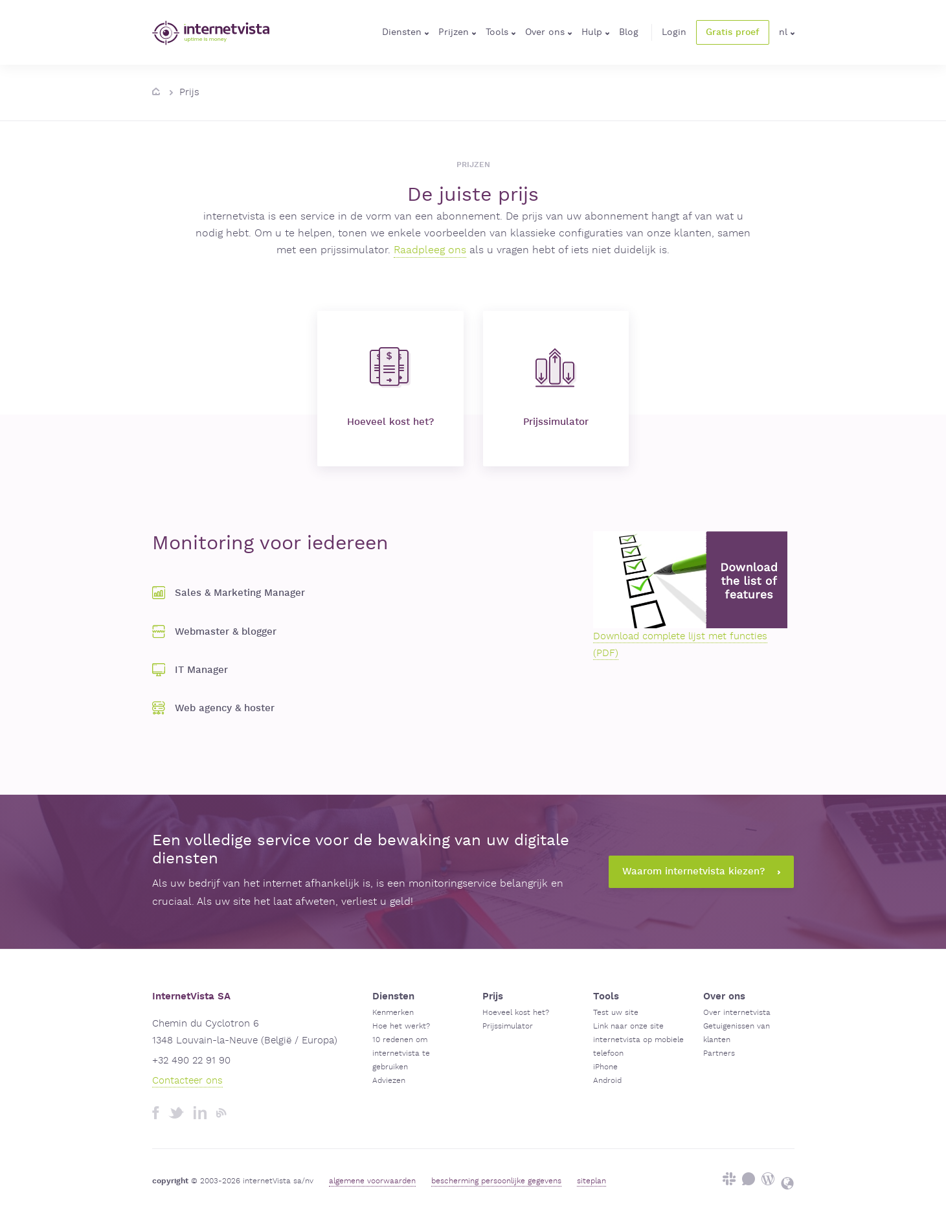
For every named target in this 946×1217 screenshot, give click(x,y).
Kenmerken (393, 1013)
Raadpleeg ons (430, 250)
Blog (628, 32)
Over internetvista (737, 1013)
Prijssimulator (556, 387)
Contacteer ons (187, 1081)
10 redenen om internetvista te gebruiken (401, 1053)
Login (674, 32)
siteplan (591, 1181)
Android (607, 1081)
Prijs (189, 92)
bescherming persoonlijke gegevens (496, 1181)
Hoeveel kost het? (390, 387)
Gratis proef (733, 32)
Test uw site (615, 1013)
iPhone (605, 1067)
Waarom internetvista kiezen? (701, 871)
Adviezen (388, 1081)
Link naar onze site (628, 1026)
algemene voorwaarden (372, 1181)
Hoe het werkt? (401, 1026)
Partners (719, 1053)
